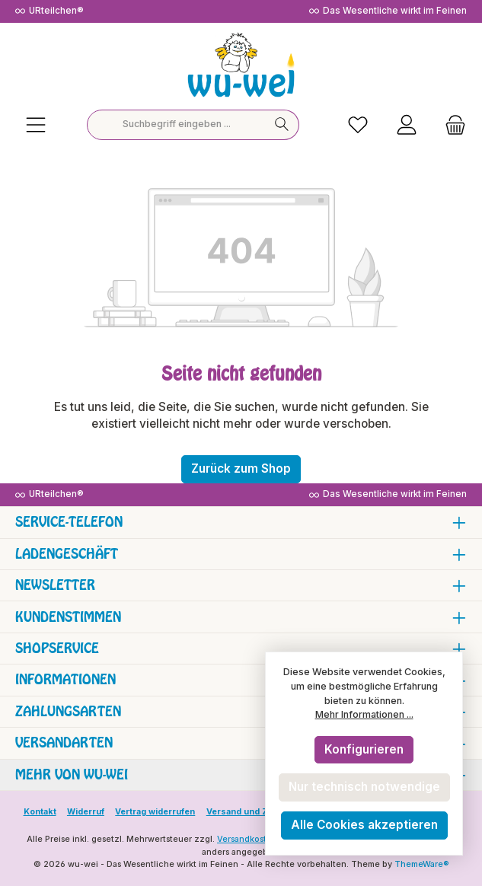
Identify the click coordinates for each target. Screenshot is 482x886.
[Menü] (35, 124)
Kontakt (40, 812)
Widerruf (85, 812)
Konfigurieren (364, 749)
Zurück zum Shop (241, 468)
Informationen (65, 679)
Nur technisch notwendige (364, 786)
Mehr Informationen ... (364, 714)
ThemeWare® (421, 864)
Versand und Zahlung (251, 812)
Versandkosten (247, 839)
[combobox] (176, 125)
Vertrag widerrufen (155, 812)
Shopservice (57, 648)
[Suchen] (282, 125)
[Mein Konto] (406, 124)
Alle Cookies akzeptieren (364, 824)
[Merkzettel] (357, 124)
